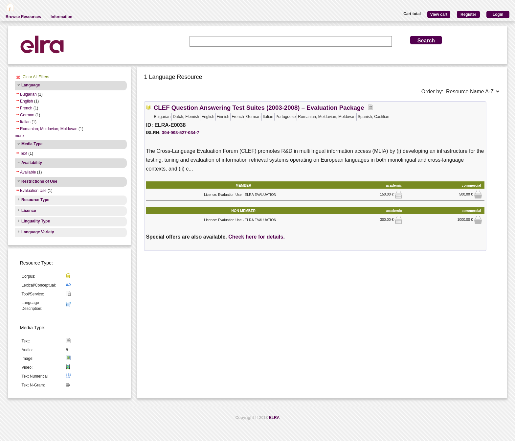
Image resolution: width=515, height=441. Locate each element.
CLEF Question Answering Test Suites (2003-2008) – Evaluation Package (259, 107)
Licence (28, 210)
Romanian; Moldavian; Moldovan (49, 129)
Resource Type (35, 199)
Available (28, 172)
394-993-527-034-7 (180, 132)
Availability (31, 162)
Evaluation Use (33, 190)
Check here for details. (256, 237)
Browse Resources (23, 16)
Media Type (31, 144)
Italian (25, 122)
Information (61, 16)
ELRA (274, 417)
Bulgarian (28, 94)
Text (23, 153)
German (27, 115)
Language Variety (37, 232)
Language (30, 85)
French (26, 108)
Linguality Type (35, 221)
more (19, 135)
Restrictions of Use (39, 181)
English (26, 101)
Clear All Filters (36, 77)
